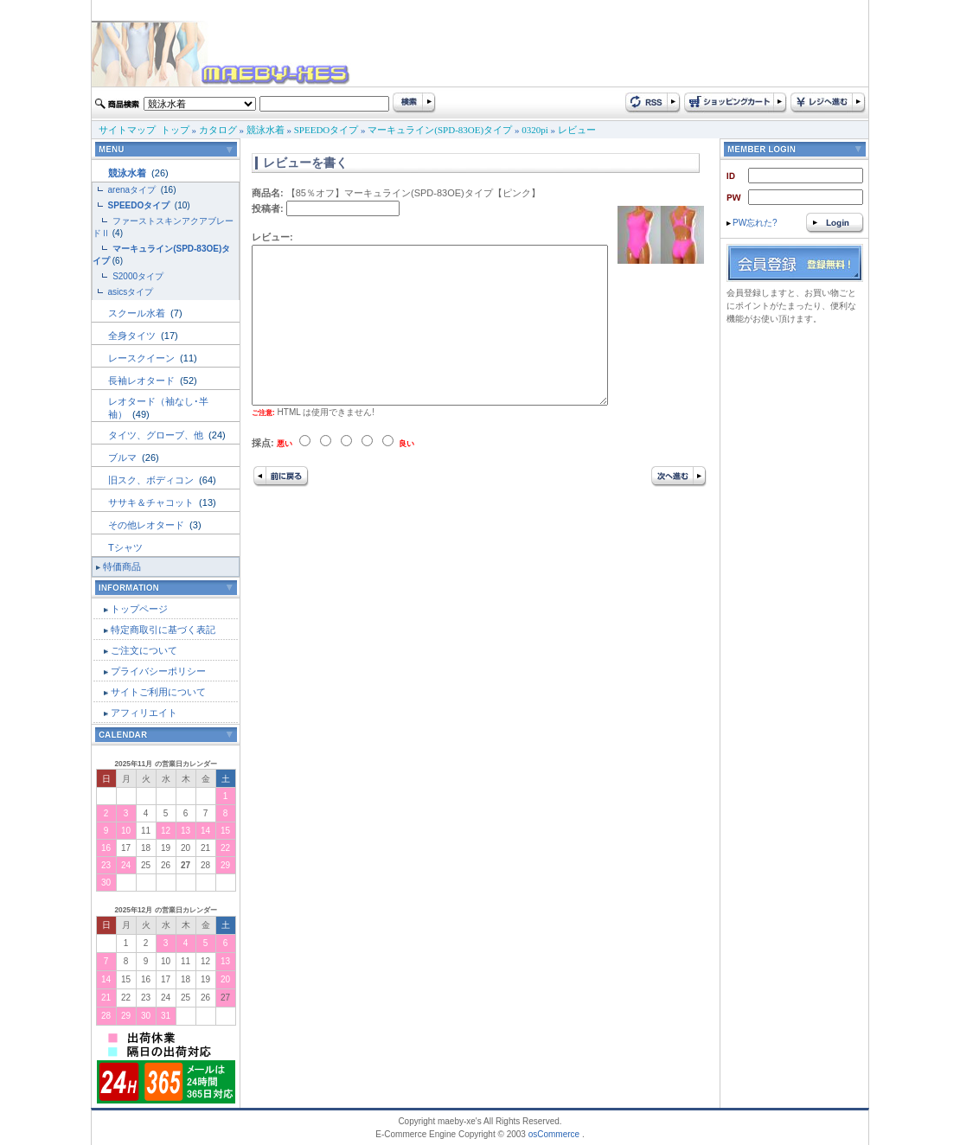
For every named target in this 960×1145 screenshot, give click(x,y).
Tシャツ (125, 547)
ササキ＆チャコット (152, 502)
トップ (175, 130)
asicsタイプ (132, 292)
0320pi (535, 130)
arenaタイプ (133, 190)
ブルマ (123, 457)
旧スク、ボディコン (152, 480)
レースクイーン (142, 358)
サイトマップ (127, 130)
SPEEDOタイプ (326, 130)
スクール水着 (138, 313)
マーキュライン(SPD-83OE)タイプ (440, 130)
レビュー (577, 130)
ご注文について (144, 650)
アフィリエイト (144, 712)
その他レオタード (147, 525)
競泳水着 (265, 130)
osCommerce (553, 1134)
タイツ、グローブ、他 (157, 435)
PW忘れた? (752, 222)
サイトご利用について (158, 692)
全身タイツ (133, 335)
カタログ (218, 130)
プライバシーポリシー (158, 671)
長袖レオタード (142, 380)
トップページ (139, 609)
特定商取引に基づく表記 (163, 629)
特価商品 (122, 566)
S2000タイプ (137, 276)
